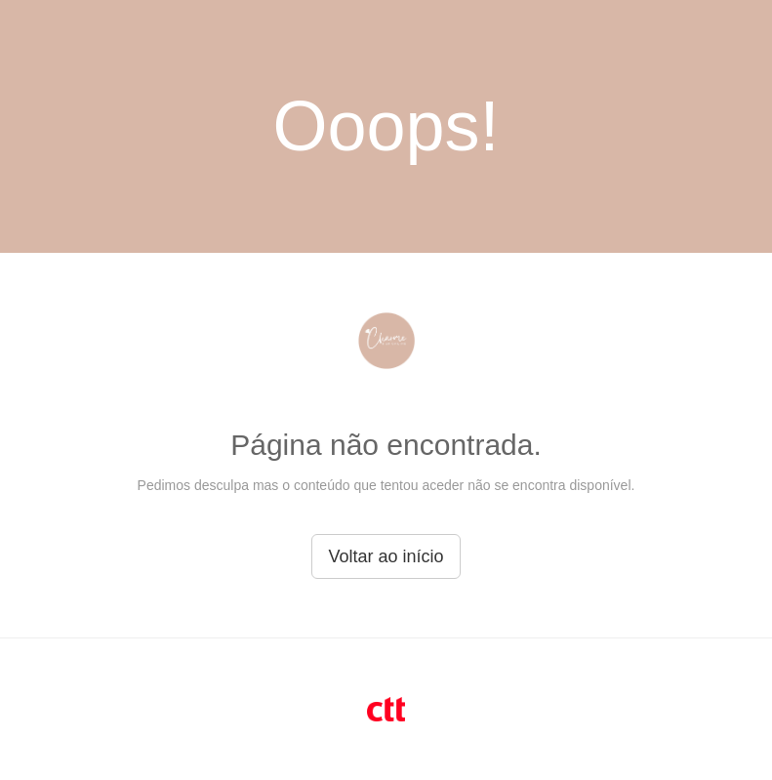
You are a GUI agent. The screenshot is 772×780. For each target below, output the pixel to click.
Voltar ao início (385, 556)
